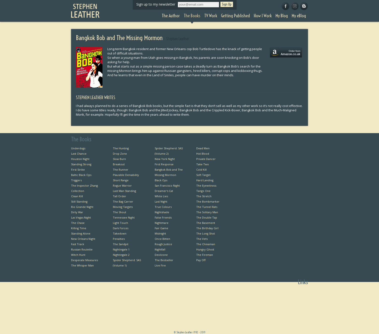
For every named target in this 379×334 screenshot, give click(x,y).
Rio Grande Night (82, 207)
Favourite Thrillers (296, 312)
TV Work (264, 307)
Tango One (203, 191)
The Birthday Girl (207, 228)
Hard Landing (204, 180)
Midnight (160, 233)
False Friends (163, 217)
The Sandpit (120, 244)
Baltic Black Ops (81, 175)
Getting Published (258, 312)
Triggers (76, 180)
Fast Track (77, 244)
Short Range (121, 180)
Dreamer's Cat (164, 191)
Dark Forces (120, 228)
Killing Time (78, 228)
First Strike (78, 169)
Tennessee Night (124, 217)
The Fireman (204, 255)
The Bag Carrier (123, 201)
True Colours (163, 207)
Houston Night (80, 159)
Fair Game (161, 228)
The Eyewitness (206, 185)
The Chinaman (205, 244)
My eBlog (264, 328)
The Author (262, 296)
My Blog (264, 323)
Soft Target (203, 175)
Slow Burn (119, 159)
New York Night (165, 159)
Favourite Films (298, 317)
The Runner (120, 169)
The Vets (202, 239)
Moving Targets (123, 207)
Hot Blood (202, 153)
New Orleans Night (83, 239)
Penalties (119, 239)
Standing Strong (81, 164)
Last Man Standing (124, 191)
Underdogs (78, 148)
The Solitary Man (207, 212)
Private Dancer (206, 159)
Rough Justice (163, 244)
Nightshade (162, 212)
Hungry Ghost (205, 249)
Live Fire (160, 265)
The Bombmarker (207, 201)
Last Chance (79, 153)
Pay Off (200, 260)
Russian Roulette (82, 249)
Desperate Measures (84, 260)
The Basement (205, 223)
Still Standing (79, 201)
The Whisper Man (82, 265)
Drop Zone (120, 153)
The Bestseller (164, 260)
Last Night (161, 201)
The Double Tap (206, 217)
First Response (164, 164)
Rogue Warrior (122, 185)
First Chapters (299, 291)
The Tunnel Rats (206, 207)
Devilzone (161, 255)
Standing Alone (80, 233)
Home (266, 291)
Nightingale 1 (121, 249)
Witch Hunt (78, 255)
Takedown (119, 233)
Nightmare (161, 223)
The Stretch (203, 196)
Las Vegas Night (81, 217)
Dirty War (77, 212)
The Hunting (121, 148)
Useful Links (300, 307)
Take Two (202, 164)
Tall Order (119, 196)
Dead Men (203, 148)
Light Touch (120, 223)
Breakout (119, 164)
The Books (263, 302)
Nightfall (160, 249)
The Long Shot (205, 233)
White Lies (161, 196)
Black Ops (161, 180)
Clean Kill (77, 196)
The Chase (78, 223)
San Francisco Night (167, 185)
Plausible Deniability (126, 175)
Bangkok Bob (299, 296)
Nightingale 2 (121, 255)
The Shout (119, 212)
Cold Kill (201, 169)
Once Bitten (162, 239)
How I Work (262, 317)
